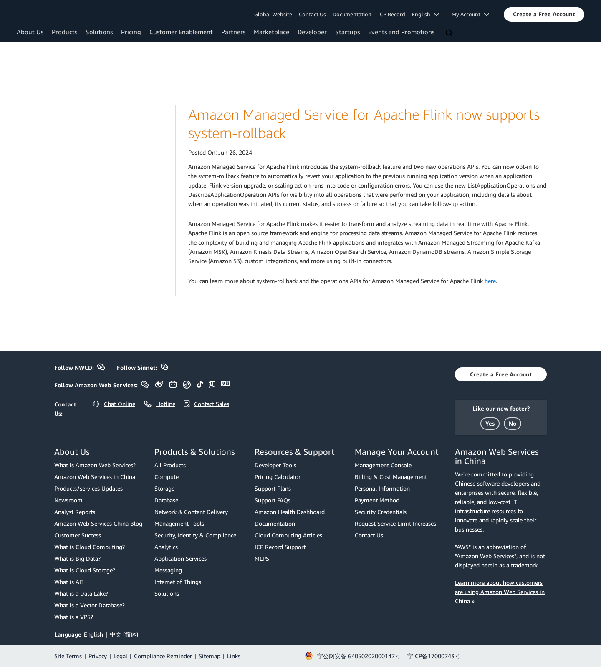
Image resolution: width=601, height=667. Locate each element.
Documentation (352, 14)
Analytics (166, 546)
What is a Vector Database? (89, 605)
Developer (312, 31)
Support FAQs (272, 500)
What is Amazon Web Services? (95, 465)
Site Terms (68, 655)
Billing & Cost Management (391, 476)
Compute (166, 476)
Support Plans (273, 488)
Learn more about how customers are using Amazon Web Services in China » (500, 591)
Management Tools (179, 523)
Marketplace (271, 31)
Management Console (383, 465)
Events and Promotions (401, 31)
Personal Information (382, 488)
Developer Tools (275, 465)
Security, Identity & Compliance (195, 535)
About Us (30, 31)
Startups (347, 31)
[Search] (450, 33)
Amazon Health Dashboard (290, 511)
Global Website (273, 14)
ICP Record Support (280, 546)
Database (166, 500)
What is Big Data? (77, 558)
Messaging (168, 570)
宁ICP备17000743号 (433, 655)
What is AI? (68, 581)
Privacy (97, 655)
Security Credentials (381, 511)
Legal (120, 655)
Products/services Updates (88, 488)
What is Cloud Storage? (84, 570)
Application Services (180, 558)
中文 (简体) (124, 634)
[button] (544, 14)
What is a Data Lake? (81, 593)
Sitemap (209, 655)
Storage (164, 488)
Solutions (99, 31)
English (93, 634)
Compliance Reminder (163, 655)
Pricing (131, 31)
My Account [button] (470, 14)
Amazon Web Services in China (94, 476)
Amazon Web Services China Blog (98, 523)
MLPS (262, 558)
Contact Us (312, 14)
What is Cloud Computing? (89, 546)
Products (64, 31)
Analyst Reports (74, 511)
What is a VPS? (73, 616)
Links (233, 655)
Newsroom (68, 500)
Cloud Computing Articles (288, 535)
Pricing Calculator (277, 476)
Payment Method (377, 500)
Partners (233, 31)
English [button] (425, 14)
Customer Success (77, 535)
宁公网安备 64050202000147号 (359, 655)
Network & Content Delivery (191, 511)
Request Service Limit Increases (395, 523)
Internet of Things (177, 581)
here (490, 280)
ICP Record (391, 14)
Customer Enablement (181, 31)
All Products (170, 465)
